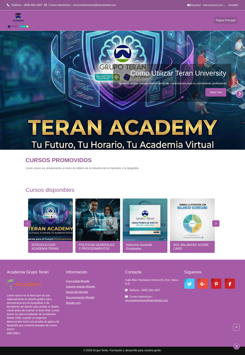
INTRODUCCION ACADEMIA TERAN (45, 246)
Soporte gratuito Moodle (80, 286)
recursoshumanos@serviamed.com (94, 5)
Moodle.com (73, 302)
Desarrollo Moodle (77, 292)
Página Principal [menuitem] (225, 20)
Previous (27, 223)
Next (215, 223)
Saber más (216, 92)
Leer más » (13, 332)
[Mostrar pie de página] (236, 346)
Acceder (233, 5)
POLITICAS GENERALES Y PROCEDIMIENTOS (96, 246)
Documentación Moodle (80, 297)
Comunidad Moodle (78, 281)
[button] (206, 5)
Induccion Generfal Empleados (139, 246)
